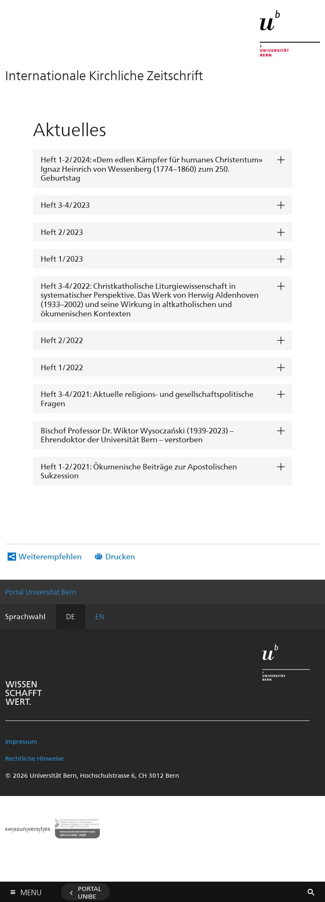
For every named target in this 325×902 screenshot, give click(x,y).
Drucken (120, 556)
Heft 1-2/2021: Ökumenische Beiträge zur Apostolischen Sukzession (139, 471)
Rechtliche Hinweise (34, 758)
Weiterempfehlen (50, 556)
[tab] (162, 169)
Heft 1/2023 (62, 258)
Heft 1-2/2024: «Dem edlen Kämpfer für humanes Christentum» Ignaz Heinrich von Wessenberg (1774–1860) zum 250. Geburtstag (151, 168)
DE (70, 616)
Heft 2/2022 (62, 340)
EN (99, 616)
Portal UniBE (90, 892)
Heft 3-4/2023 (65, 204)
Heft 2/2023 (62, 231)
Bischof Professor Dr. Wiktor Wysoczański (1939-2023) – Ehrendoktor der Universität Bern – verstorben (137, 435)
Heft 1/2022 (62, 367)
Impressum (21, 741)
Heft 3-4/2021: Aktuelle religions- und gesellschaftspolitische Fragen (147, 398)
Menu (30, 890)
